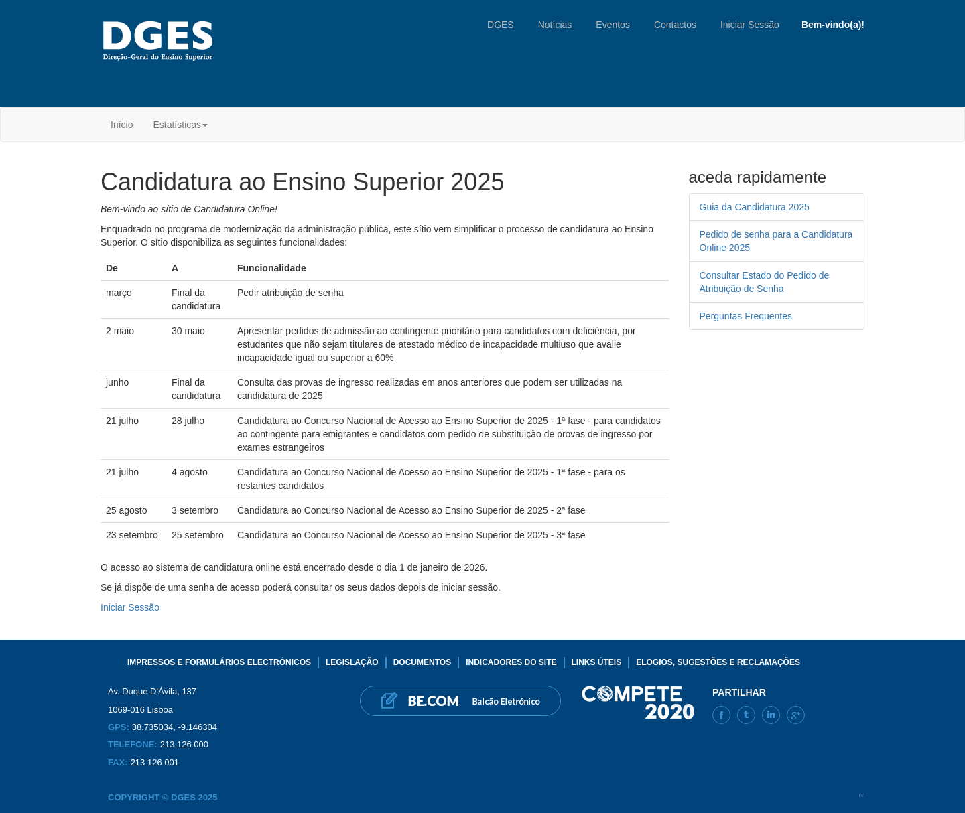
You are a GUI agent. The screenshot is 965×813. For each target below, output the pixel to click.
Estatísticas (180, 124)
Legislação (352, 662)
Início (122, 124)
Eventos (613, 24)
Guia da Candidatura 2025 (755, 207)
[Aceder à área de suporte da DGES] (460, 701)
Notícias (555, 24)
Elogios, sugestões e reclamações (718, 662)
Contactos (675, 24)
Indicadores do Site (511, 662)
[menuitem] (122, 124)
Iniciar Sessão (749, 24)
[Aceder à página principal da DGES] (160, 41)
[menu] (159, 124)
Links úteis (597, 662)
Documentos (422, 662)
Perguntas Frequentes (746, 316)
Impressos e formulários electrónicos (219, 662)
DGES (500, 24)
